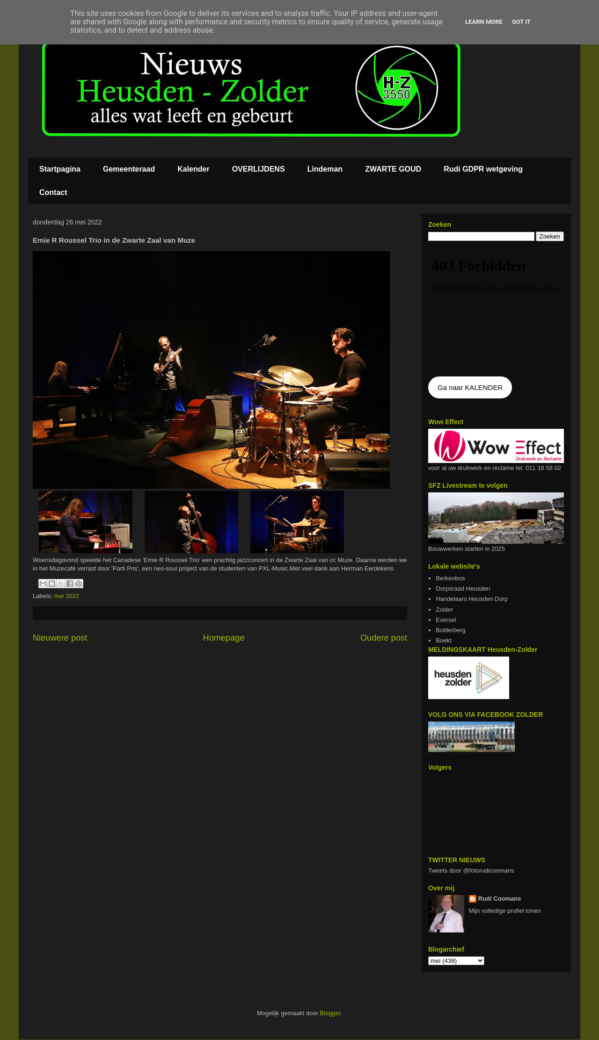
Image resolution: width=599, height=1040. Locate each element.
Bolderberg (451, 630)
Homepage (224, 638)
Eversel (446, 619)
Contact (53, 192)
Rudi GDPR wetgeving (483, 169)
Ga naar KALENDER (470, 387)
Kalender (193, 169)
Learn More (484, 21)
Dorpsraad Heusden (463, 588)
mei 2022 (66, 595)
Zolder (444, 609)
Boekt (443, 640)
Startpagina (59, 169)
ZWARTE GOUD (393, 169)
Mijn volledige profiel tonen (505, 910)
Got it (521, 21)
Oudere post (383, 638)
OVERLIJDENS (258, 169)
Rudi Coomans (499, 898)
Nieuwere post (60, 638)
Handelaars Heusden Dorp (472, 598)
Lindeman (325, 169)
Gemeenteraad (129, 169)
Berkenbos (450, 578)
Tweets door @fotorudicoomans (471, 870)
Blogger (330, 1013)
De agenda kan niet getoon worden (496, 309)
